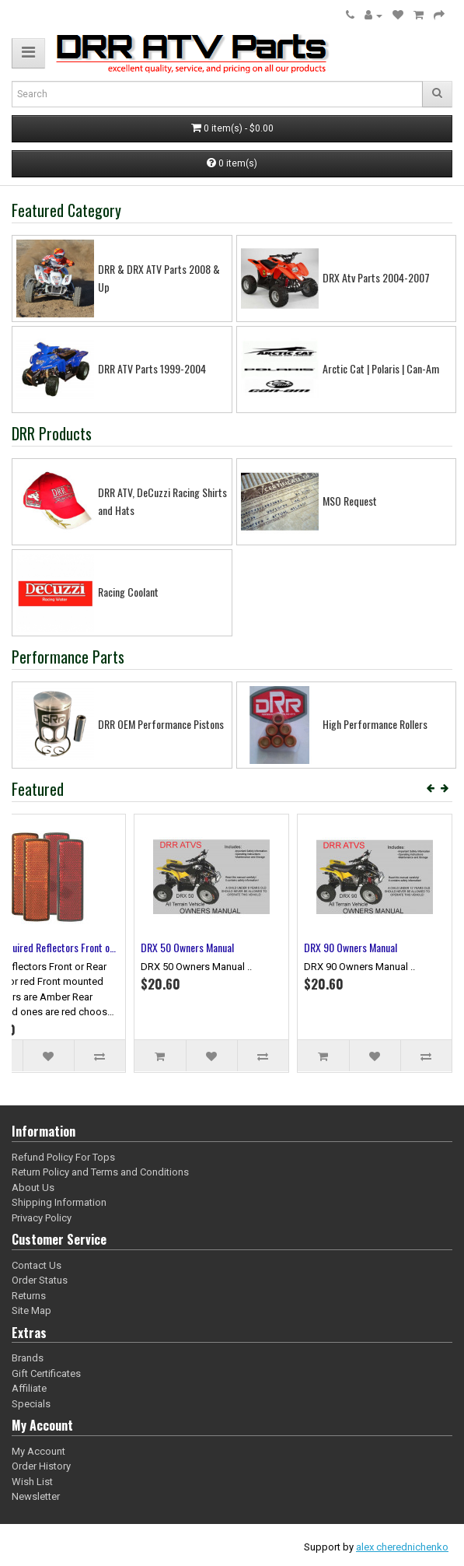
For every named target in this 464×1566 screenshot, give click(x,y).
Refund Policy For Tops (63, 1157)
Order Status (40, 1280)
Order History (41, 1466)
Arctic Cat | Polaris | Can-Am (381, 368)
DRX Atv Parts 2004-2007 (376, 277)
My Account (38, 1451)
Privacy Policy (42, 1218)
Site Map (31, 1310)
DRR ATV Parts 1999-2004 (152, 368)
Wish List (32, 1481)
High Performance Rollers (375, 724)
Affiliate (29, 1388)
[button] (28, 53)
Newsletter (36, 1496)
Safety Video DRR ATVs (228, 947)
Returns (29, 1295)
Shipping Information (59, 1202)
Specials (31, 1404)
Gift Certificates (46, 1373)
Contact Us (36, 1265)
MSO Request (350, 500)
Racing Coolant (128, 591)
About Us (33, 1187)
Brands (28, 1358)
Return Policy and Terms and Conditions (100, 1172)
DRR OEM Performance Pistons (161, 724)
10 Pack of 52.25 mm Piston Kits (85, 947)
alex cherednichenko (402, 1547)
